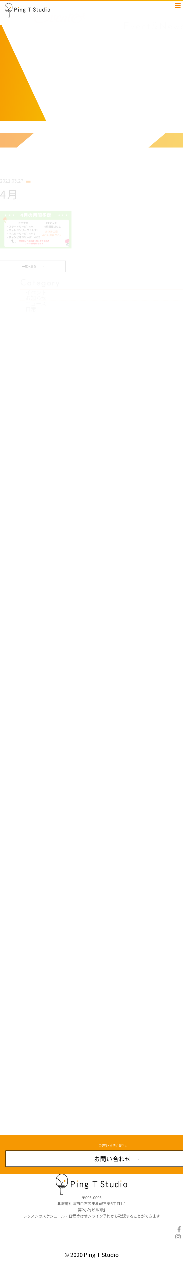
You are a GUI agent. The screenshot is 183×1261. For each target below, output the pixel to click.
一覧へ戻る (33, 271)
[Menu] (177, 4)
